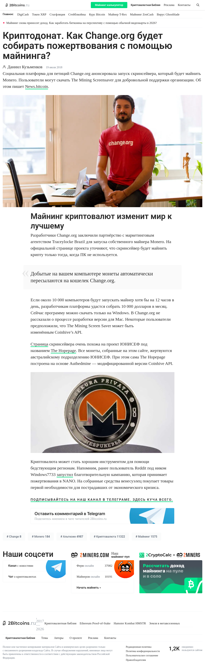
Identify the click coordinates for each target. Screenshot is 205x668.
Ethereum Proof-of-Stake (95, 623)
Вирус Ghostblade (168, 14)
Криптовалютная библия (60, 623)
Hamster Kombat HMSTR (130, 623)
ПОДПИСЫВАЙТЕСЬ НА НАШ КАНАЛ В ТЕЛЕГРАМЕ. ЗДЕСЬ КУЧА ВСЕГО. (102, 499)
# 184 (41, 536)
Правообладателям (136, 660)
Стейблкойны (77, 14)
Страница (39, 344)
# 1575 (146, 536)
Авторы (58, 638)
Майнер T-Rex (117, 14)
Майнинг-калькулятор (109, 5)
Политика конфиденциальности (143, 651)
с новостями (20, 565)
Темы (44, 638)
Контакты (184, 5)
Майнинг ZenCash (142, 14)
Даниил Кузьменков (25, 67)
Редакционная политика (138, 647)
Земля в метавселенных (164, 623)
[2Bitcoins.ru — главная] (17, 5)
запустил (65, 474)
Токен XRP (39, 14)
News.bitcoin (36, 86)
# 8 (14, 536)
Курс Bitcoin (97, 14)
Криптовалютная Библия (145, 5)
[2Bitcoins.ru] (19, 623)
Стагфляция (57, 14)
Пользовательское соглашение (142, 655)
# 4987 (71, 536)
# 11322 (109, 536)
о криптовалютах (22, 576)
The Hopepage (63, 350)
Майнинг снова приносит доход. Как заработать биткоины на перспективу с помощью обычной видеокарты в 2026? (81, 23)
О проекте (76, 638)
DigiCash (23, 14)
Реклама (169, 5)
